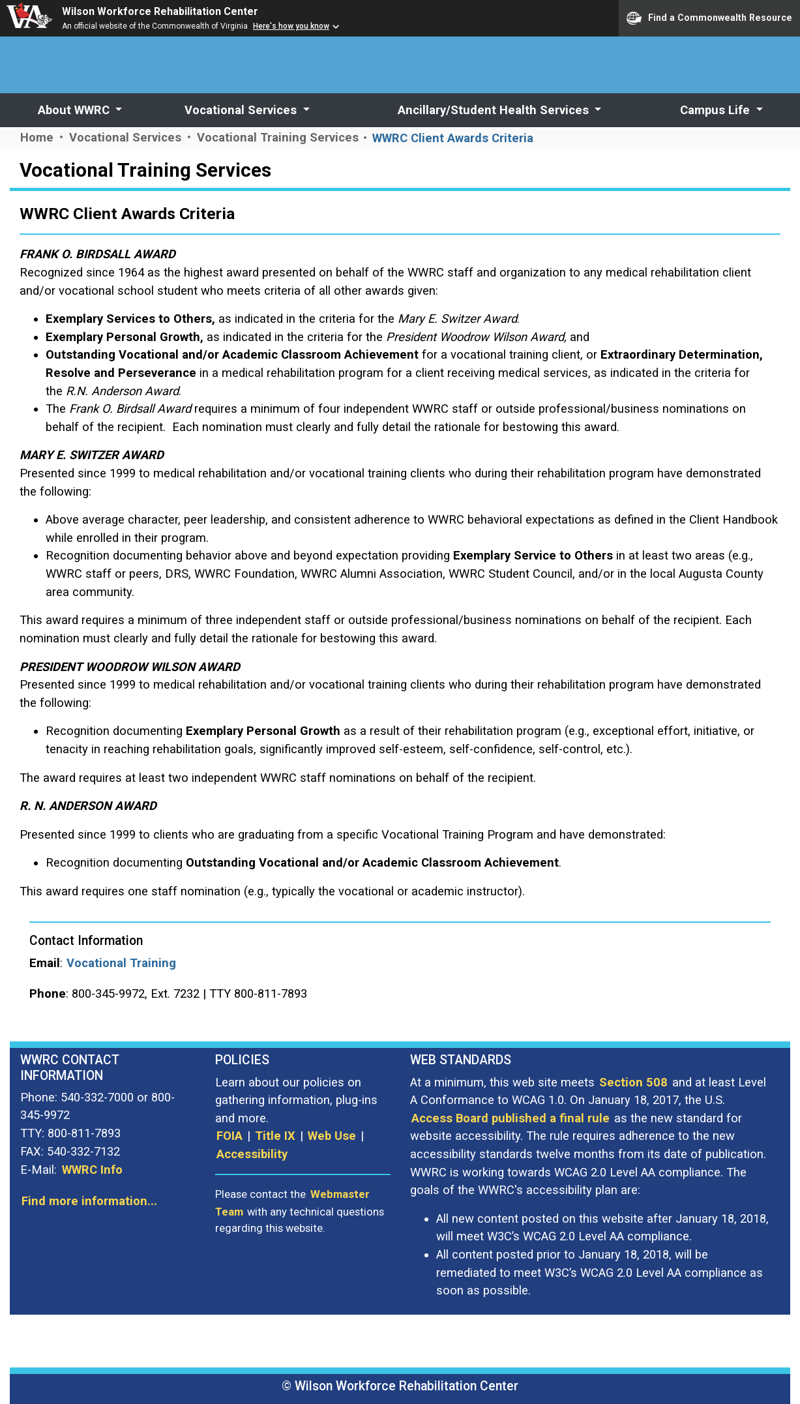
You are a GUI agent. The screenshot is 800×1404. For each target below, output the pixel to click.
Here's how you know (291, 26)
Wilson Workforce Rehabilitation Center (160, 11)
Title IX (275, 1136)
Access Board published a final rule (510, 1118)
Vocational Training (121, 963)
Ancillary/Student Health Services (495, 110)
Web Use (332, 1136)
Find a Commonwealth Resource (709, 18)
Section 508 (633, 1082)
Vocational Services (242, 110)
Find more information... (89, 1201)
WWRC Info (92, 1169)
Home (36, 137)
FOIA (229, 1136)
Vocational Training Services (279, 137)
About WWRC (75, 110)
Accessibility (252, 1154)
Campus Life (716, 110)
